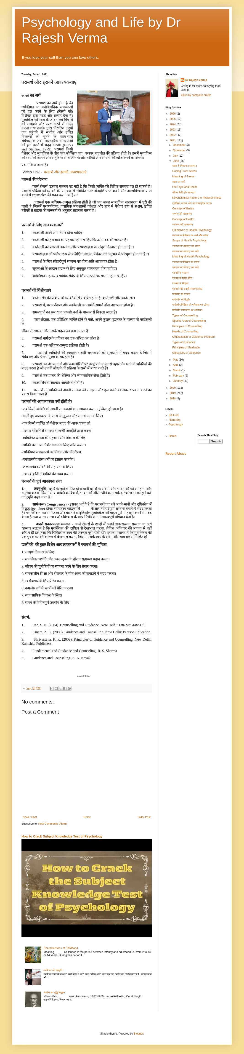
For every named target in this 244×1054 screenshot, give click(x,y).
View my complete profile (196, 95)
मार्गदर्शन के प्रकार (181, 294)
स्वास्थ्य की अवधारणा (182, 224)
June (176, 161)
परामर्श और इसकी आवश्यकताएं (65, 172)
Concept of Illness (183, 208)
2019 (173, 393)
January (178, 381)
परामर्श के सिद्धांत (180, 283)
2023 (173, 129)
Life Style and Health (185, 187)
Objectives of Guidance (186, 352)
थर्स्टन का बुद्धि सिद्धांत (54, 992)
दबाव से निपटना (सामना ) (184, 165)
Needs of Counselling (185, 331)
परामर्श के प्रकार (180, 272)
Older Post (144, 817)
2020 (173, 387)
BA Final (174, 415)
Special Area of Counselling (189, 320)
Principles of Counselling (187, 326)
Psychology (176, 424)
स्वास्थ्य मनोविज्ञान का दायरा (185, 262)
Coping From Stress (184, 171)
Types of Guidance (183, 342)
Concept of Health (183, 219)
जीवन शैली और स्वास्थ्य (183, 192)
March (177, 370)
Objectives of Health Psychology (192, 230)
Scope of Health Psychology (189, 240)
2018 (173, 398)
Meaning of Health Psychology (190, 256)
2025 (173, 118)
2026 (173, 113)
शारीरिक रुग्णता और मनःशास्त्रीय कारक (192, 203)
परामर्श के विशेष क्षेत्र (182, 278)
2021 (173, 140)
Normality (174, 419)
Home (87, 817)
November (179, 150)
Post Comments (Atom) (52, 823)
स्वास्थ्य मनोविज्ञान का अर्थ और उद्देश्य (190, 235)
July (176, 155)
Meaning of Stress (183, 176)
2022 (173, 134)
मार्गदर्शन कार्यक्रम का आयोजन (187, 310)
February (179, 375)
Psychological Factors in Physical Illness (196, 197)
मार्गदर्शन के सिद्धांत (181, 299)
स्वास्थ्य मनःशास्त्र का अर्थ (185, 251)
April (176, 364)
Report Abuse (175, 453)
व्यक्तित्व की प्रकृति (53, 970)
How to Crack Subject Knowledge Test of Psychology (61, 836)
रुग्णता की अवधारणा (182, 213)
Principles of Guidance (186, 347)
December (179, 145)
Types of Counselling (185, 315)
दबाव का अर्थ (178, 181)
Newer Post (30, 817)
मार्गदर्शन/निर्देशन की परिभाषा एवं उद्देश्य (190, 304)
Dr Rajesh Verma (196, 80)
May (176, 359)
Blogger (138, 1033)
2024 (173, 124)
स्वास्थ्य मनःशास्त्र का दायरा (186, 246)
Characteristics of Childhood (61, 948)
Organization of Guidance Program (193, 336)
